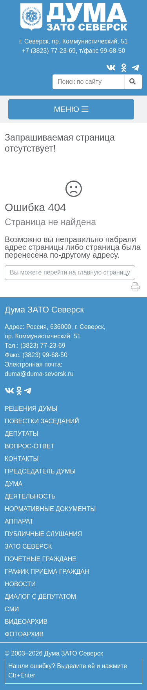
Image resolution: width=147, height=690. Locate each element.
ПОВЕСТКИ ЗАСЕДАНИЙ (42, 421)
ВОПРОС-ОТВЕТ (29, 446)
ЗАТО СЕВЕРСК (28, 546)
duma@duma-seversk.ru (39, 373)
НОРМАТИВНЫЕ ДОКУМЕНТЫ (50, 509)
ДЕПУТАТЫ (21, 433)
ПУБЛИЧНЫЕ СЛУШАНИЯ (43, 534)
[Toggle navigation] (71, 109)
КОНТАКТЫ (21, 458)
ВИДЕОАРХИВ (26, 621)
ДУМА (13, 483)
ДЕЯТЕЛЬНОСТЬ (30, 496)
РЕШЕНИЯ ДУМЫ (31, 408)
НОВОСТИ (20, 584)
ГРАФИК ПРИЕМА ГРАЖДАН (47, 571)
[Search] (89, 81)
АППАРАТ (19, 521)
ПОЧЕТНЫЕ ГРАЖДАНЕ (40, 559)
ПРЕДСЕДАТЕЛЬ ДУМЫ (40, 471)
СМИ (12, 609)
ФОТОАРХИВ (24, 634)
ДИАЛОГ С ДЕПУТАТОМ (40, 596)
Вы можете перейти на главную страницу (70, 272)
